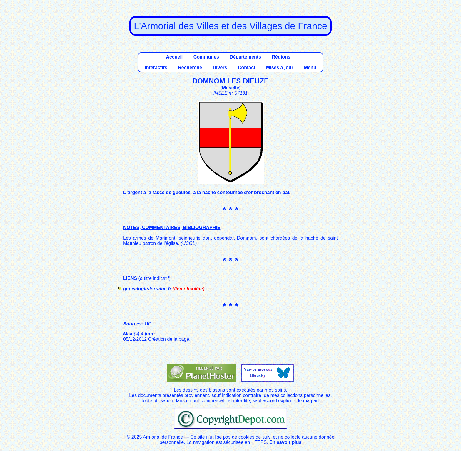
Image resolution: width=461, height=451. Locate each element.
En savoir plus (285, 442)
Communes (206, 56)
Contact (246, 67)
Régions (281, 56)
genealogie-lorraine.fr (147, 288)
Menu (310, 67)
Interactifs (156, 67)
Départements (245, 56)
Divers (220, 67)
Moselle (230, 87)
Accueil (174, 56)
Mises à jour (279, 67)
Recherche (190, 67)
